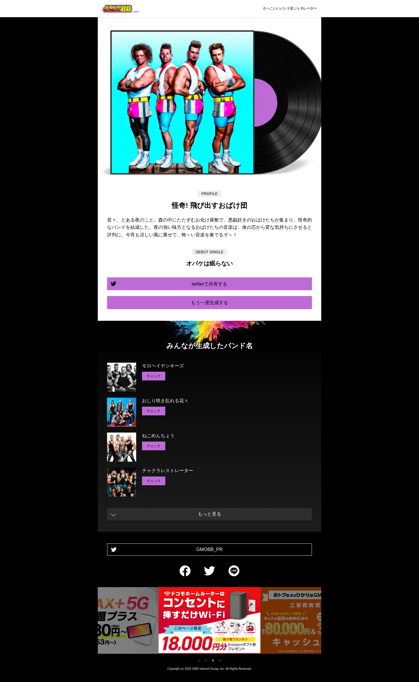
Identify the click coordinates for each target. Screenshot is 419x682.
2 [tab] (206, 660)
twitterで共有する (210, 283)
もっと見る (209, 513)
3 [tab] (213, 660)
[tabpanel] (209, 621)
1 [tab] (199, 660)
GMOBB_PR (209, 549)
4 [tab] (219, 660)
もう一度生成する (209, 302)
